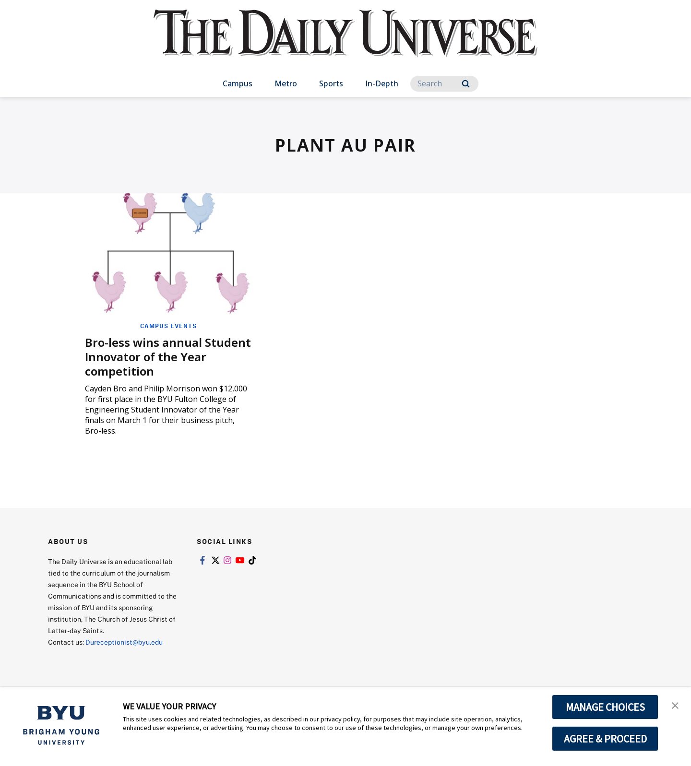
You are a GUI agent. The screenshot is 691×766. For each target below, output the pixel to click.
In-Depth (381, 83)
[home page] (345, 43)
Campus (237, 83)
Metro (285, 83)
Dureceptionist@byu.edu (124, 642)
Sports (331, 83)
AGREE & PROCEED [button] (605, 738)
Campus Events (168, 325)
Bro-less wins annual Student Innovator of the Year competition (168, 356)
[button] (675, 705)
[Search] (444, 83)
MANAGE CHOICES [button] (605, 707)
